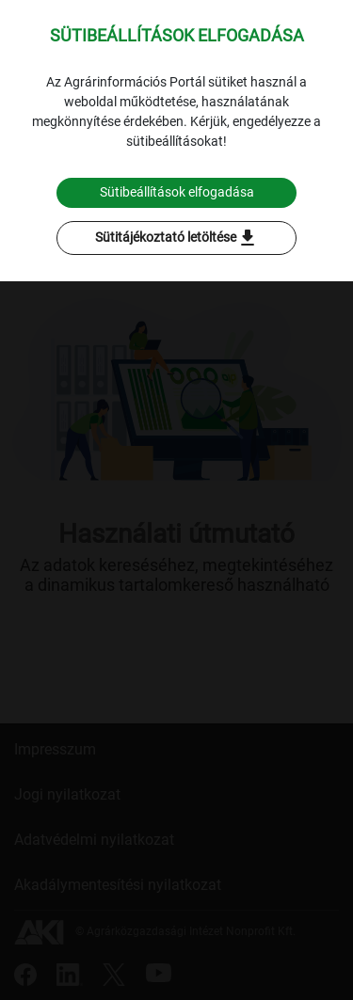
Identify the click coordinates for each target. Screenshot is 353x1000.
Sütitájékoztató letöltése (177, 238)
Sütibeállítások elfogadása (177, 191)
